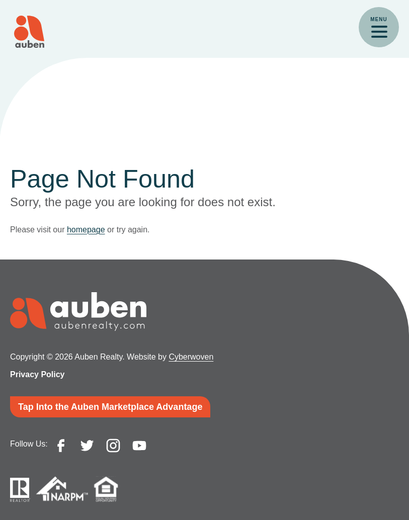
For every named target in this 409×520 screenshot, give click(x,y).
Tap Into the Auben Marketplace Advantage (110, 407)
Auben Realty (29, 32)
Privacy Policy (37, 374)
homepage (86, 229)
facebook (61, 446)
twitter (87, 446)
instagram (113, 446)
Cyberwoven (191, 357)
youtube (139, 446)
